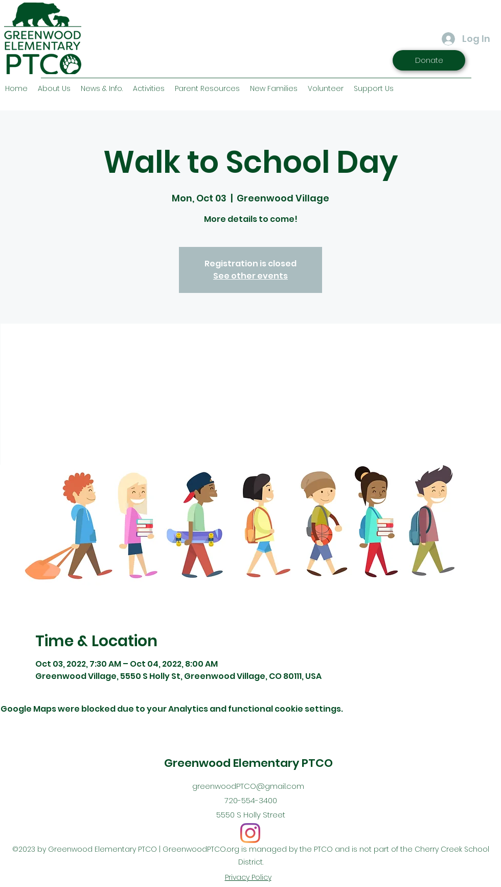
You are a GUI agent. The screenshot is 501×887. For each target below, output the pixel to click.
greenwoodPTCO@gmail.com (248, 786)
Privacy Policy (248, 877)
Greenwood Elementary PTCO (248, 763)
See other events (250, 276)
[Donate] (429, 60)
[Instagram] (250, 833)
